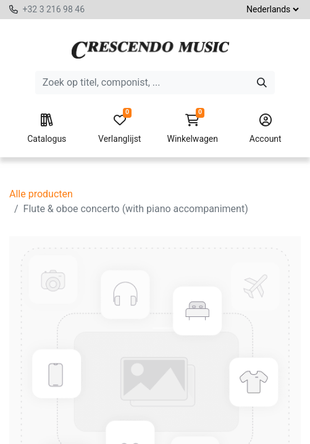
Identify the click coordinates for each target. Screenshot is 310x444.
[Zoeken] (262, 82)
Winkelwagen (192, 129)
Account (265, 129)
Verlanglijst (120, 129)
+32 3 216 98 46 (53, 9)
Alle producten (41, 194)
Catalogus (47, 129)
